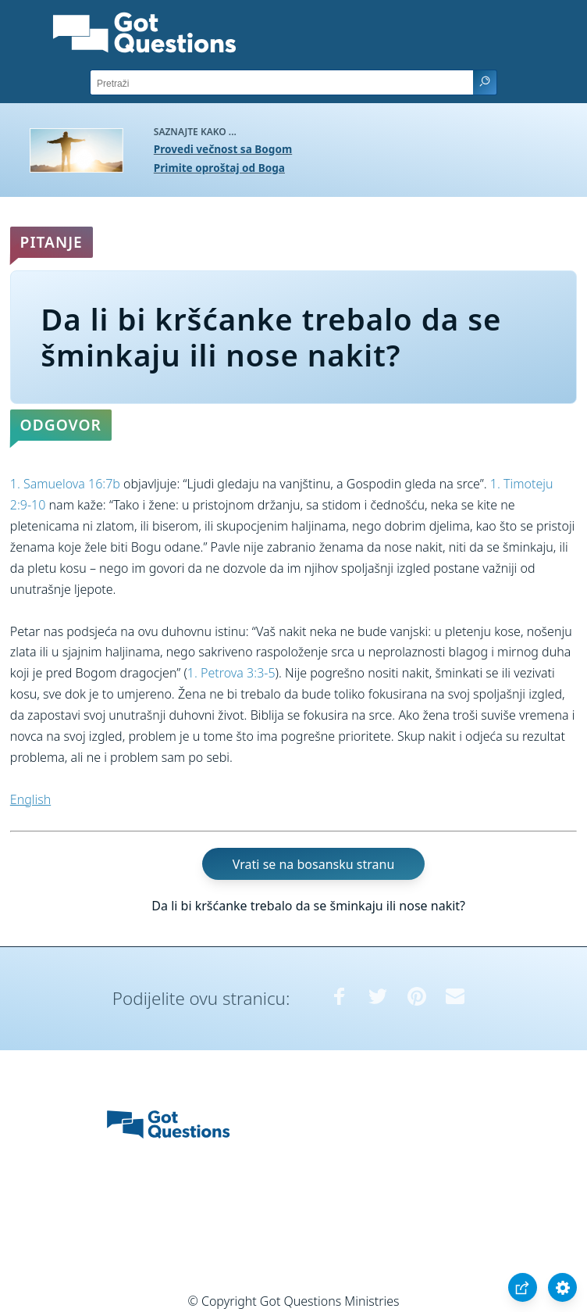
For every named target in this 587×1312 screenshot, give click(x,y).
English (30, 799)
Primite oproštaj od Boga (219, 167)
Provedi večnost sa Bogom (223, 148)
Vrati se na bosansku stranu (313, 863)
